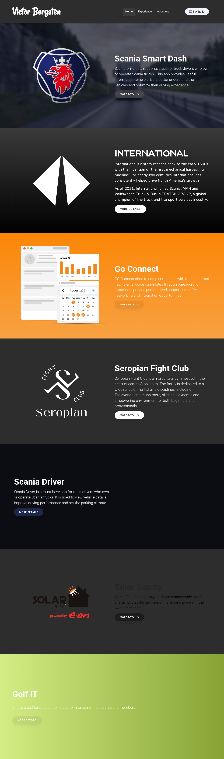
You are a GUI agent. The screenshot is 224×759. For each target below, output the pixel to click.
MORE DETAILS (130, 209)
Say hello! (197, 11)
